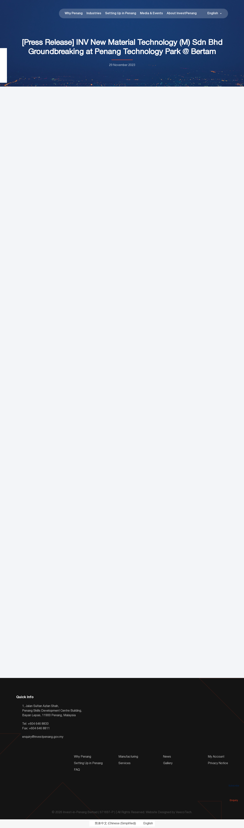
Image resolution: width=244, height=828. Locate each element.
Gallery (168, 763)
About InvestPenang (182, 13)
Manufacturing (128, 756)
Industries (93, 13)
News (167, 756)
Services (124, 763)
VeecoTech (183, 812)
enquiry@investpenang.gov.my (42, 737)
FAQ (77, 770)
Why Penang (74, 13)
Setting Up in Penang (120, 13)
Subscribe (233, 780)
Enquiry (234, 794)
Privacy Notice (218, 763)
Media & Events (151, 13)
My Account (216, 756)
